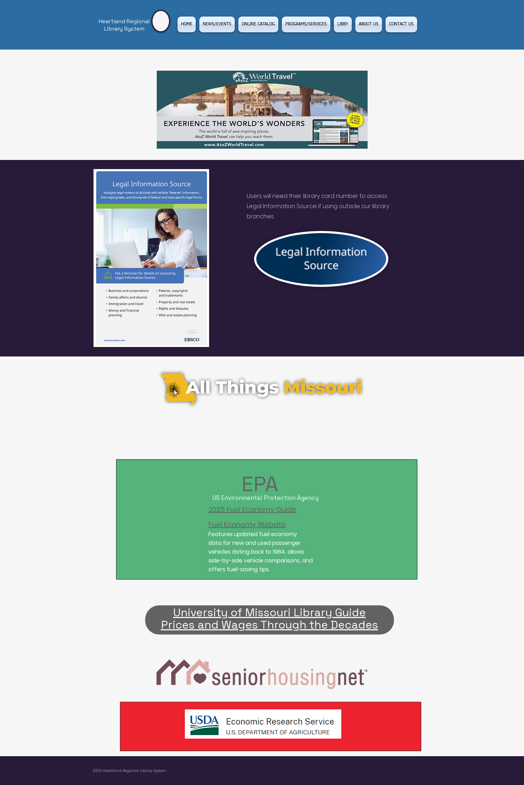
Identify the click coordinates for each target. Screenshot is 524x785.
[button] (306, 24)
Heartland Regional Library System (124, 25)
